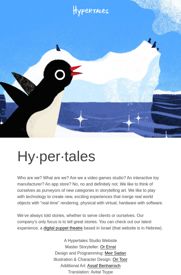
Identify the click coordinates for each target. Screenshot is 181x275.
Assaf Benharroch (104, 265)
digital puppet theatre (63, 228)
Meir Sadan (115, 253)
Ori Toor (120, 259)
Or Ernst (108, 247)
